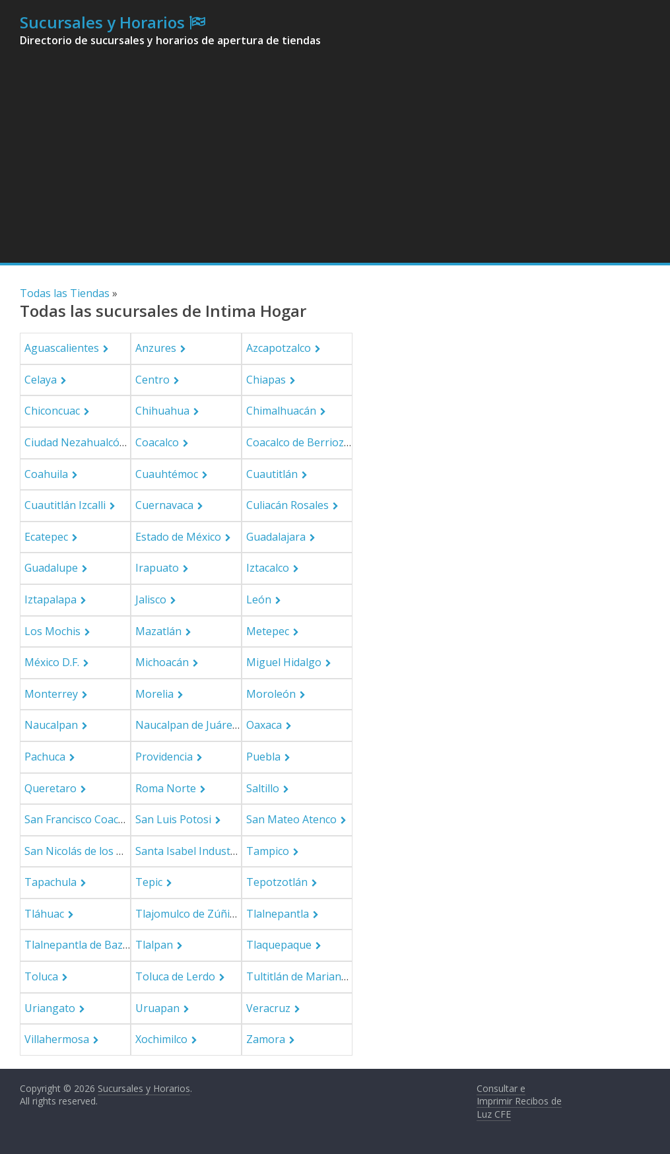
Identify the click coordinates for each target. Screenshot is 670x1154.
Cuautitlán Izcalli (65, 505)
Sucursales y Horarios (102, 22)
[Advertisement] (335, 163)
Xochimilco (161, 1039)
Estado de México (178, 536)
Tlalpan (154, 944)
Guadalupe (51, 567)
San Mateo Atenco (291, 819)
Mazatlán (158, 631)
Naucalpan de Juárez (186, 725)
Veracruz (268, 1008)
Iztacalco (267, 567)
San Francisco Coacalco (81, 819)
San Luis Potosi (173, 819)
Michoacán (162, 662)
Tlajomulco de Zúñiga (188, 913)
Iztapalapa (50, 599)
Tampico (267, 851)
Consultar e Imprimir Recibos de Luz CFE (519, 1101)
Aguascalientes (61, 348)
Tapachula (50, 882)
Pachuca (44, 756)
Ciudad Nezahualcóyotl (81, 442)
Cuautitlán (272, 474)
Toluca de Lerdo (175, 976)
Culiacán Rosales (287, 505)
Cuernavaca (164, 505)
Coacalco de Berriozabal (305, 442)
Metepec (267, 631)
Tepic (148, 882)
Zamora (265, 1039)
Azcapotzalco (278, 348)
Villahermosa (56, 1039)
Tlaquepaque (279, 944)
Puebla (263, 756)
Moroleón (271, 694)
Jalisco (150, 599)
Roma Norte (165, 788)
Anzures (155, 348)
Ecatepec (46, 536)
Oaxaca (264, 725)
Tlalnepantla (277, 913)
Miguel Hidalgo (283, 662)
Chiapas (266, 379)
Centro (152, 379)
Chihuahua (162, 410)
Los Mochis (52, 631)
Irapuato (157, 567)
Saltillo (262, 788)
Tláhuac (44, 913)
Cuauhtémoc (166, 474)
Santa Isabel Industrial (190, 851)
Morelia (154, 694)
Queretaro (50, 788)
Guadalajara (276, 536)
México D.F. (51, 662)
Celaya (40, 379)
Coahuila (46, 474)
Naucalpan (51, 725)
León (258, 599)
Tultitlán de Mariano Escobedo (322, 976)
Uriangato (49, 1008)
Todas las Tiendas (65, 293)
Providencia (164, 756)
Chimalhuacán (281, 410)
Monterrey (51, 694)
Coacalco (157, 442)
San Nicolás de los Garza (84, 851)
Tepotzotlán (277, 882)
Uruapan (157, 1008)
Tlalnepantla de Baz (73, 944)
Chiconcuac (52, 410)
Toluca (41, 976)
